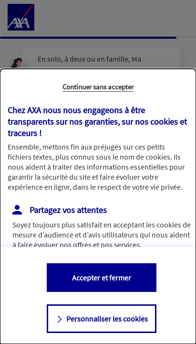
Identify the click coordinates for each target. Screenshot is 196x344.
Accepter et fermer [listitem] (101, 277)
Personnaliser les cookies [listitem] (107, 318)
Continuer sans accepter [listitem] (98, 86)
